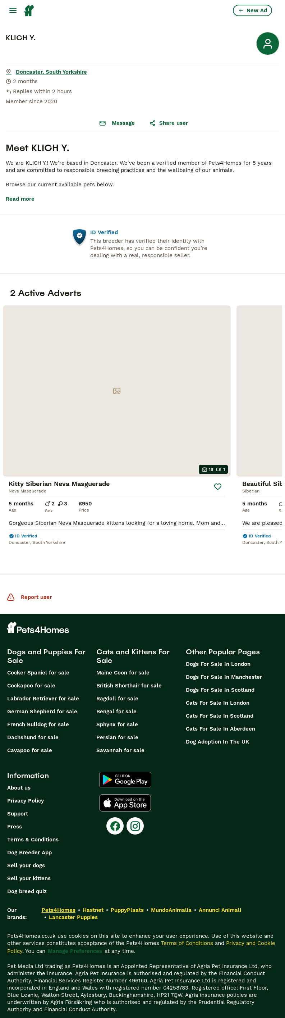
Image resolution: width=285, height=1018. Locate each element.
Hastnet (93, 895)
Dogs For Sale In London (218, 649)
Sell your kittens (29, 864)
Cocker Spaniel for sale (38, 658)
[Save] (218, 472)
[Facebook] (115, 811)
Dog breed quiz (27, 877)
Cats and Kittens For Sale (133, 641)
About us (19, 773)
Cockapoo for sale (31, 671)
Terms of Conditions (187, 929)
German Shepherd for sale (42, 697)
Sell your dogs (26, 851)
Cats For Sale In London (217, 688)
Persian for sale (117, 723)
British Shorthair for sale (129, 671)
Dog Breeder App (29, 838)
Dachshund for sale (33, 723)
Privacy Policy (25, 786)
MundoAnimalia (171, 895)
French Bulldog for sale (38, 710)
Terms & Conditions (33, 825)
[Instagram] (135, 811)
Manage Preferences (75, 936)
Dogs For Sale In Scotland (220, 675)
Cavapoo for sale (29, 736)
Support (17, 799)
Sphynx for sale (117, 710)
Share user (168, 123)
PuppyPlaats (127, 895)
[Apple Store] (125, 788)
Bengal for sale (116, 697)
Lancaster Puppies (73, 903)
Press (14, 812)
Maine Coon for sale (123, 658)
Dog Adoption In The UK (217, 727)
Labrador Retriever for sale (43, 684)
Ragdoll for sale (117, 684)
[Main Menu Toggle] (13, 10)
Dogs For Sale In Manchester (224, 662)
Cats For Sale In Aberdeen (220, 714)
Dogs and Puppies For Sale (46, 641)
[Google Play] (125, 765)
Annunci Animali (220, 895)
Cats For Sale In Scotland (219, 701)
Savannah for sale (120, 736)
